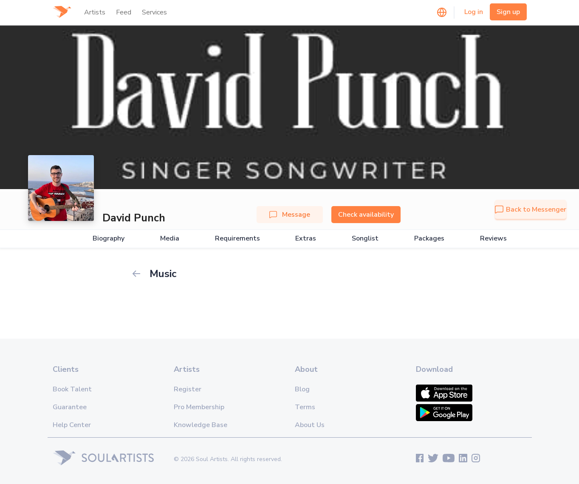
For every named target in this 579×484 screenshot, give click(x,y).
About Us (310, 425)
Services (154, 12)
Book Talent (72, 389)
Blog (302, 389)
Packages (429, 238)
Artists (94, 12)
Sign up (508, 12)
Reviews (493, 238)
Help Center (72, 425)
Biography (108, 238)
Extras (305, 238)
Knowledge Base (200, 425)
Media (169, 238)
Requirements (237, 238)
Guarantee (70, 407)
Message (289, 214)
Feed (123, 12)
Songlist (365, 238)
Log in (473, 12)
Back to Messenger (530, 209)
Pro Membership (199, 407)
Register (187, 389)
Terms (305, 407)
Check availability (366, 214)
